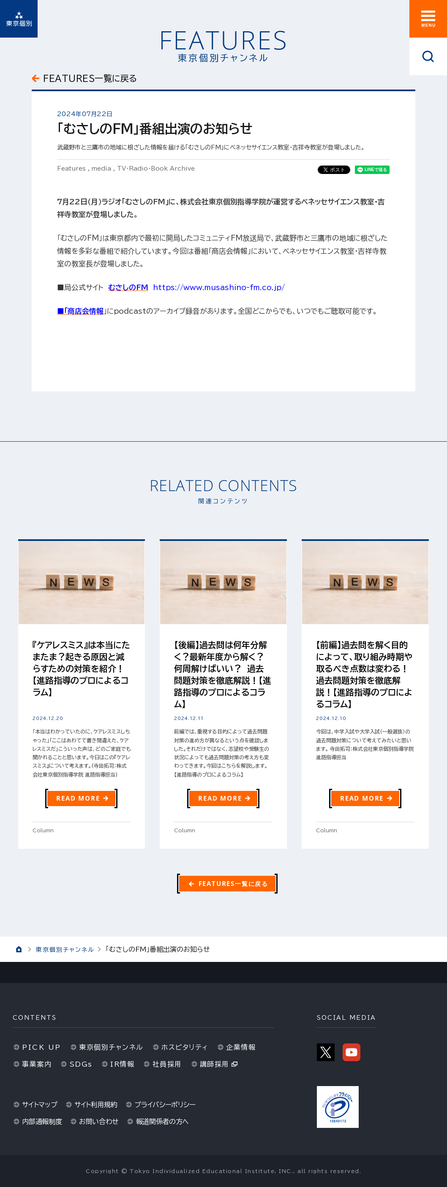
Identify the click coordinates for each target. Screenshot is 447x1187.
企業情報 (241, 1047)
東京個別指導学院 (19, 19)
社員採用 (167, 1064)
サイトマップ (39, 1104)
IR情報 (122, 1064)
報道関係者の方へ (162, 1121)
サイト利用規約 (95, 1104)
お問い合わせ (99, 1121)
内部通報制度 (42, 1121)
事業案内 (37, 1064)
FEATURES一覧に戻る (90, 78)
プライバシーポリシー (164, 1104)
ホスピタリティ (184, 1047)
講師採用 (214, 1064)
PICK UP (41, 1047)
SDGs (81, 1064)
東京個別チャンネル (65, 950)
